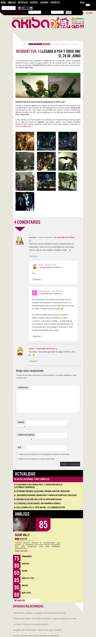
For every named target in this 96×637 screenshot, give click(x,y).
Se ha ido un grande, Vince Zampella (31, 479)
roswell (31, 349)
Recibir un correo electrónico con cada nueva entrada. (37, 459)
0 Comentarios (30, 540)
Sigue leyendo (22, 551)
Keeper (24, 571)
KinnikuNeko (27, 556)
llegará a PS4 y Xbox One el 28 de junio (48, 53)
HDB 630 (25, 585)
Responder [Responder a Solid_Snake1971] (37, 336)
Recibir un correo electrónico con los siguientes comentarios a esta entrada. (44, 454)
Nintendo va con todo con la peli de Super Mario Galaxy (39, 499)
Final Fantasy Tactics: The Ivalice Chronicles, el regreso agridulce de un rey (44, 618)
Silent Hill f (22, 535)
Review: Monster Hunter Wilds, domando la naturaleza (36, 635)
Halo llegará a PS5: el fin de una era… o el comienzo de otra (40, 507)
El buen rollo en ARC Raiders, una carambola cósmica (38, 503)
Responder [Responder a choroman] (34, 256)
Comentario (23, 387)
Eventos (34, 2)
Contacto (55, 2)
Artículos (23, 2)
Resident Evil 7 (26, 126)
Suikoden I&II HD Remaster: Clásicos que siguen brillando (37, 630)
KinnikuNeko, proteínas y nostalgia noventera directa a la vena (39, 613)
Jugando (44, 2)
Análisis (12, 2)
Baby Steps (26, 593)
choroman (32, 237)
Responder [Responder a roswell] (37, 279)
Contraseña (46, 12)
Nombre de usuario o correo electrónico (14, 12)
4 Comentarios (55, 44)
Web (19, 447)
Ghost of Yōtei (28, 578)
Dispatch (25, 564)
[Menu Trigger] (87, 4)
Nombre (21, 423)
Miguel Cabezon (21, 540)
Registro (89, 13)
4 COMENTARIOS (27, 222)
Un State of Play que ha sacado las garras (30, 624)
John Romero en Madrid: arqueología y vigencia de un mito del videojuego (46, 495)
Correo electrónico (26, 435)
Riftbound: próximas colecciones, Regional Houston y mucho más (43, 491)
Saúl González (65, 44)
